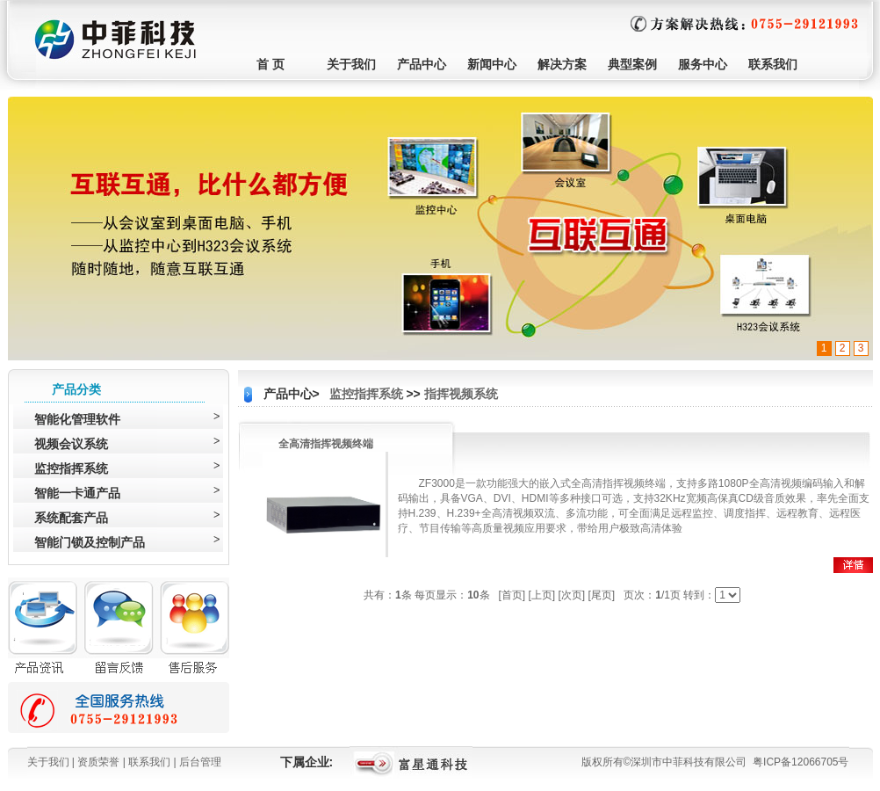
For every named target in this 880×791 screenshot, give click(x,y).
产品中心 (421, 64)
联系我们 (772, 64)
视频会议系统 (71, 444)
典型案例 (632, 64)
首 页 (270, 64)
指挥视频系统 (461, 394)
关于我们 (351, 64)
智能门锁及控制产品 (89, 542)
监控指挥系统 (71, 468)
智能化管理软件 (77, 419)
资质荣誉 (98, 762)
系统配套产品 (71, 518)
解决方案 (562, 64)
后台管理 (200, 762)
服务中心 (702, 64)
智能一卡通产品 (77, 493)
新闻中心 (491, 64)
